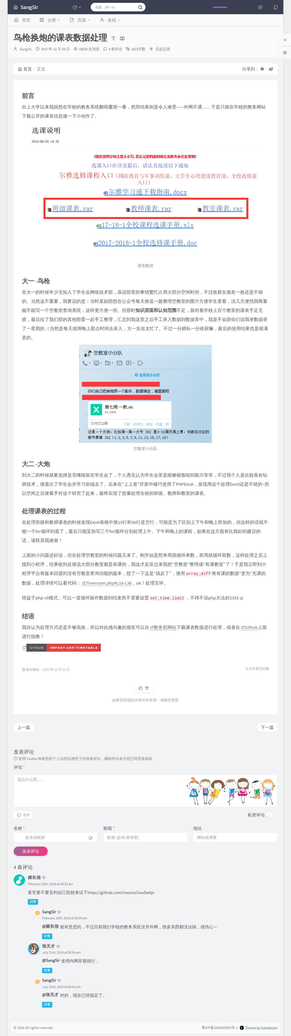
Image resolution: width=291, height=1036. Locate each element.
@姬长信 (50, 926)
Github (249, 627)
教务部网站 (163, 627)
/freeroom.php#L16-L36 (107, 583)
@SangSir (51, 960)
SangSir (26, 49)
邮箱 (109, 828)
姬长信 (34, 877)
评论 (19, 767)
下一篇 (267, 727)
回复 (33, 902)
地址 (197, 828)
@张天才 (50, 994)
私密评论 (256, 815)
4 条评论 (115, 49)
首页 (25, 69)
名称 (19, 828)
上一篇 (23, 727)
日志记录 (162, 49)
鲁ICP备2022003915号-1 (220, 1027)
